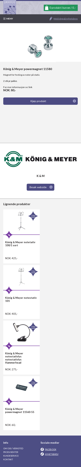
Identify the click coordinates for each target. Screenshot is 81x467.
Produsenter (10, 452)
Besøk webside (38, 187)
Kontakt (8, 459)
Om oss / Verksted (13, 448)
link (30, 87)
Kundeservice (11, 455)
